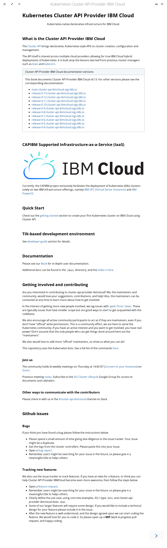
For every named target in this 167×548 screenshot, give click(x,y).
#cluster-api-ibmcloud (72, 399)
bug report (45, 450)
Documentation (37, 256)
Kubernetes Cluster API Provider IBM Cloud (78, 15)
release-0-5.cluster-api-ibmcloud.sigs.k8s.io (58, 123)
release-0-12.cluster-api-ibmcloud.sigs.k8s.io (59, 97)
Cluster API (34, 46)
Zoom (26, 370)
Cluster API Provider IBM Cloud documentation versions (59, 72)
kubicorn (49, 64)
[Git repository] (162, 4)
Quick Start (33, 208)
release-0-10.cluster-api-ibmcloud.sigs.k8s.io (59, 104)
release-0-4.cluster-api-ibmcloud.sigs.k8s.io (58, 127)
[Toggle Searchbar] (19, 4)
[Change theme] (12, 4)
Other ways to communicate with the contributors (61, 392)
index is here (105, 270)
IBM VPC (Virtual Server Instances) (105, 189)
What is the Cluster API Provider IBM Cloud (63, 38)
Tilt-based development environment (58, 233)
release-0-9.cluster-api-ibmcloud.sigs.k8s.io (58, 108)
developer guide (37, 241)
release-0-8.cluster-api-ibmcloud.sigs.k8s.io (58, 112)
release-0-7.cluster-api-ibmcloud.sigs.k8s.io (58, 116)
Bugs (26, 426)
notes (48, 377)
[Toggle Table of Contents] (4, 4)
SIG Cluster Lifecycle (86, 377)
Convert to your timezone (121, 366)
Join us (27, 360)
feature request (48, 486)
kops (35, 64)
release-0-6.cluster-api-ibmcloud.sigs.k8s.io (58, 120)
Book (44, 263)
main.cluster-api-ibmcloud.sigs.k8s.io (54, 89)
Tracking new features (39, 469)
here (115, 348)
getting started (49, 215)
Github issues (35, 413)
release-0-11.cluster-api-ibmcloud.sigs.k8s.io (59, 101)
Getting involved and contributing (55, 284)
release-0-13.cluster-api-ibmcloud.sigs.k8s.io (59, 93)
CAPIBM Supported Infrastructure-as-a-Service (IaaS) (73, 144)
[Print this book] (157, 4)
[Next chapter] (156, 535)
